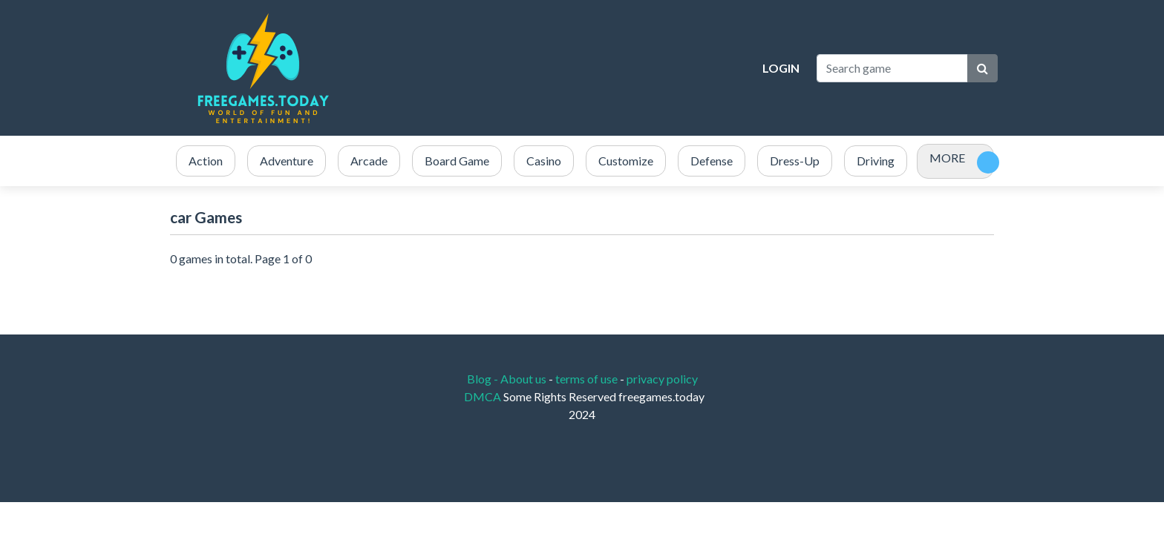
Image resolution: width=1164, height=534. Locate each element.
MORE (947, 158)
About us (523, 379)
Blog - (483, 379)
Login (781, 68)
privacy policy (662, 379)
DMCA (483, 396)
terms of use (586, 379)
